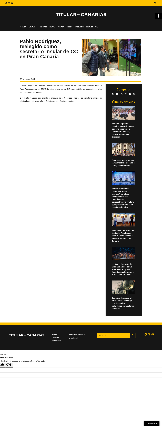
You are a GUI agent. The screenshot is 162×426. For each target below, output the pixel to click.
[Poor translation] (9, 365)
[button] (158, 16)
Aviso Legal (73, 338)
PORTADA (23, 27)
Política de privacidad (77, 335)
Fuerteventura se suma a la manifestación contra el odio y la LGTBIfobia (123, 163)
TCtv (96, 27)
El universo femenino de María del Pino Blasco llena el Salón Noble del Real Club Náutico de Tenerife (123, 235)
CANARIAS (32, 27)
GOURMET (89, 27)
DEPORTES (43, 27)
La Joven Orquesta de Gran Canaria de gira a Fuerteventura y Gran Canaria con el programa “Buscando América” (123, 269)
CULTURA (52, 27)
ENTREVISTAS (79, 27)
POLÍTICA (61, 27)
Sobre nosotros (55, 336)
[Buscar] (133, 335)
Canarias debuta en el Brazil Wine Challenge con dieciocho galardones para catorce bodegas (123, 303)
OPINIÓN (69, 27)
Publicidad (56, 341)
